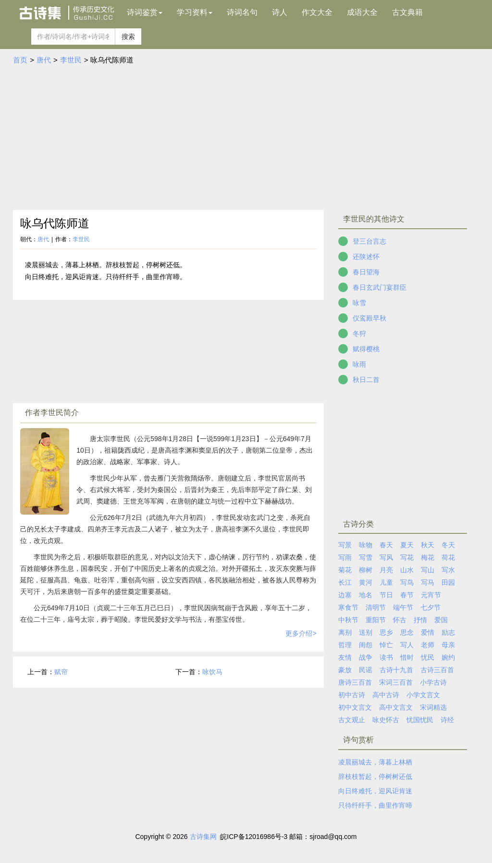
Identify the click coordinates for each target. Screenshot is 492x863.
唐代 (44, 60)
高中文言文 (396, 707)
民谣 (365, 670)
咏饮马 (212, 672)
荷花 (448, 557)
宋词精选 (433, 707)
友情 (345, 657)
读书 (386, 657)
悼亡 (386, 645)
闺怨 (365, 645)
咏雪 (359, 303)
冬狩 (359, 333)
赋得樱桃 (366, 349)
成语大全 (362, 12)
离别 (345, 632)
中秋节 (348, 620)
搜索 (128, 36)
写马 (427, 582)
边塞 (345, 595)
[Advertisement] (246, 138)
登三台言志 (369, 241)
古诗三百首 (437, 670)
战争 (365, 657)
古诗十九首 (396, 670)
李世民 (71, 60)
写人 (407, 645)
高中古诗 (385, 695)
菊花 (345, 570)
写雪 (365, 557)
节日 (386, 595)
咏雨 (359, 364)
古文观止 (351, 720)
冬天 (448, 545)
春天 (386, 545)
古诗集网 (203, 836)
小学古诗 (433, 682)
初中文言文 (355, 707)
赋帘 (61, 672)
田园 (448, 582)
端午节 (403, 607)
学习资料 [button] (194, 12)
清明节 (376, 607)
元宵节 (431, 595)
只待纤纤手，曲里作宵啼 (375, 805)
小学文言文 (423, 695)
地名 (365, 595)
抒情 (420, 620)
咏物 (365, 545)
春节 (407, 595)
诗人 (279, 12)
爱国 (441, 620)
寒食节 (348, 607)
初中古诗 (351, 695)
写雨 (345, 557)
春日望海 (366, 272)
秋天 (427, 545)
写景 (345, 545)
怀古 (399, 620)
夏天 (407, 545)
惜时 (407, 657)
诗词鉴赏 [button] (144, 12)
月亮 (386, 570)
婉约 (448, 657)
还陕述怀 (366, 256)
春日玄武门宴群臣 (379, 287)
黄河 (365, 582)
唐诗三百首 (355, 682)
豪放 (345, 670)
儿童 (386, 582)
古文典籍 (407, 12)
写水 (448, 570)
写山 (427, 570)
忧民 (427, 657)
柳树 (365, 570)
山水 (407, 570)
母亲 (448, 645)
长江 (345, 582)
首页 (20, 60)
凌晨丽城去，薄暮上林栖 (375, 762)
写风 (386, 557)
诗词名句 (242, 12)
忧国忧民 (419, 720)
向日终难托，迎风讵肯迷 (375, 791)
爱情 (427, 632)
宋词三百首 (396, 682)
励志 (448, 632)
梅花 (427, 557)
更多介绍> (300, 633)
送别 (365, 632)
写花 (407, 557)
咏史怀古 (385, 720)
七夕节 (430, 607)
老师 (427, 645)
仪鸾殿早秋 (369, 318)
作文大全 (317, 12)
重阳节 (376, 620)
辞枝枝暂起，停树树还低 (375, 776)
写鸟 (407, 582)
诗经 (447, 720)
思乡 (386, 632)
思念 (407, 632)
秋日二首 (366, 379)
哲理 (345, 645)
